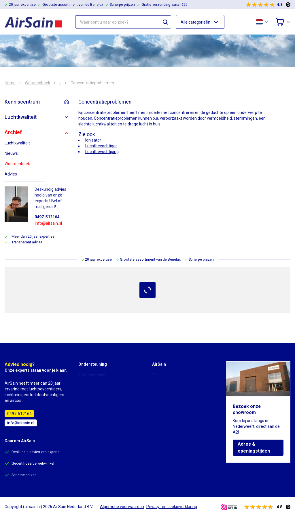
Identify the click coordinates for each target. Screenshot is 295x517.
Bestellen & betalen (96, 391)
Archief (13, 132)
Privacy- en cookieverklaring (177, 383)
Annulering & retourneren (101, 407)
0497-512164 (47, 217)
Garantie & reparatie (96, 415)
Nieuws (11, 153)
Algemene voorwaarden (174, 375)
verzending (161, 5)
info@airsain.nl (48, 223)
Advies (11, 174)
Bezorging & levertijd (97, 399)
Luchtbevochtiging (102, 151)
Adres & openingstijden (254, 447)
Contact (159, 399)
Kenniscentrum (22, 102)
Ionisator (93, 140)
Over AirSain (163, 391)
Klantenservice (91, 375)
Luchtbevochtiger (101, 146)
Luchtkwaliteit (21, 117)
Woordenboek (37, 83)
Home (10, 83)
